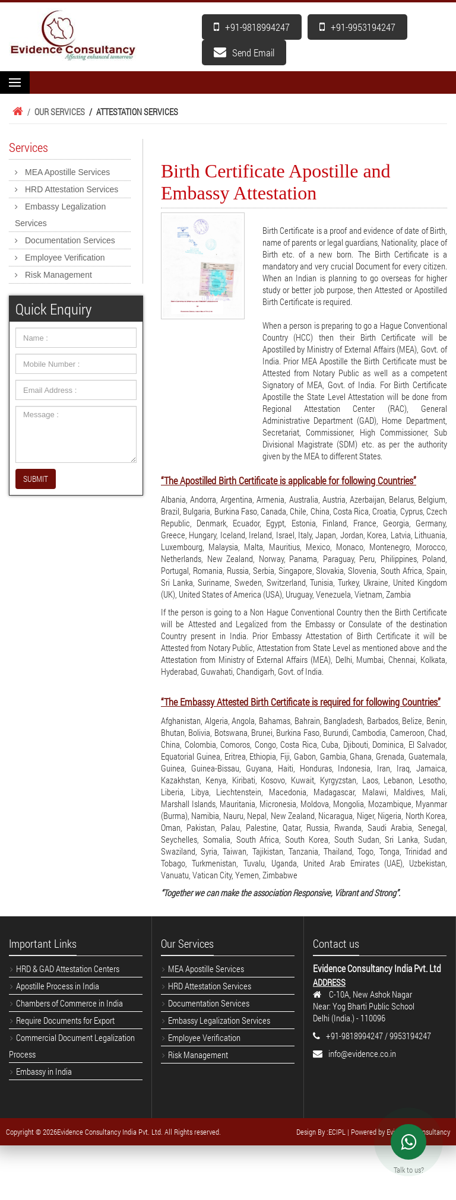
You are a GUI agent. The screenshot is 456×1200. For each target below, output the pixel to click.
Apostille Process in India (57, 986)
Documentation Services (70, 240)
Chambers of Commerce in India (69, 1003)
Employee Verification (65, 257)
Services (28, 147)
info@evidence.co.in (362, 1053)
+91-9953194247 (357, 27)
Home (16, 112)
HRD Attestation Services (71, 189)
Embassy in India (44, 1071)
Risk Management (58, 275)
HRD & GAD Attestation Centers (67, 968)
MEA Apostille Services (67, 172)
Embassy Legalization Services (60, 215)
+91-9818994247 (252, 27)
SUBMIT (35, 478)
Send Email (244, 52)
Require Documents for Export (65, 1020)
